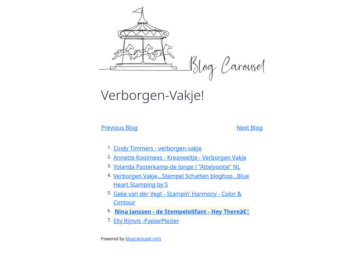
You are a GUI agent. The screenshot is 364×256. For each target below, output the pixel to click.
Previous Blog (119, 128)
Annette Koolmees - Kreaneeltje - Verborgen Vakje (179, 157)
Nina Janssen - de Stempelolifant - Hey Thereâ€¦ (182, 211)
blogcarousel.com (143, 239)
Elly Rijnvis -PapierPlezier (146, 221)
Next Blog (250, 128)
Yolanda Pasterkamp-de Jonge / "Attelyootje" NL (176, 167)
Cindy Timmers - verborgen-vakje (157, 148)
